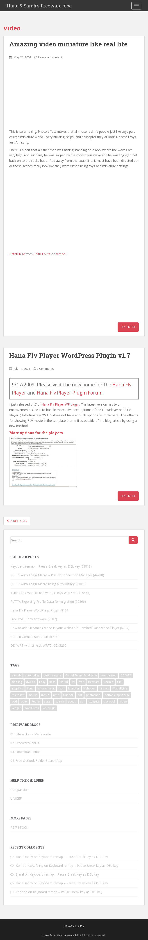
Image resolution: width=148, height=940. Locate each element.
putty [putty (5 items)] (24, 701)
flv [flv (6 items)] (73, 682)
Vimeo (60, 254)
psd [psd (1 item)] (14, 701)
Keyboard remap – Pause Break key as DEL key (45, 566)
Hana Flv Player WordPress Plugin (34, 610)
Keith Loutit (42, 254)
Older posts (17, 521)
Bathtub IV (17, 254)
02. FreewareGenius (24, 743)
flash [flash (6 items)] (52, 682)
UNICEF (16, 798)
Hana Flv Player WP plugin (60, 404)
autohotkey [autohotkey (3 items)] (32, 675)
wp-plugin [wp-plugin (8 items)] (49, 708)
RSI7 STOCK (19, 827)
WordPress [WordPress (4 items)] (32, 708)
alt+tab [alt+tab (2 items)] (16, 675)
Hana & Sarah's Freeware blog (39, 6)
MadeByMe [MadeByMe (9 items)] (120, 688)
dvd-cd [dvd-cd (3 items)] (30, 682)
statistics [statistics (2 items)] (94, 701)
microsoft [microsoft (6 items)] (18, 695)
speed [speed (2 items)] (72, 701)
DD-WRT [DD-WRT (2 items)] (126, 675)
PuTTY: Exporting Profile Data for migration (42, 601)
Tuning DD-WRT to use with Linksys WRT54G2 (44, 593)
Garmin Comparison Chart (29, 636)
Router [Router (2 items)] (36, 701)
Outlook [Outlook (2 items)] (68, 695)
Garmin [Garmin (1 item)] (108, 682)
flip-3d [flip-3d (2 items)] (63, 682)
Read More (128, 327)
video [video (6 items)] (123, 701)
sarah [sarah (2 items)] (47, 701)
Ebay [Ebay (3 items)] (42, 682)
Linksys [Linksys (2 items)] (104, 688)
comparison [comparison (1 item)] (108, 675)
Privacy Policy (74, 926)
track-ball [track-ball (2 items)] (110, 701)
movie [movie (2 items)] (45, 695)
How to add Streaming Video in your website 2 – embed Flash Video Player (64, 628)
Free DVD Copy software (28, 619)
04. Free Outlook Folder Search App (36, 760)
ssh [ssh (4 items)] (82, 701)
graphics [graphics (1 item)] (17, 688)
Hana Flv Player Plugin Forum (69, 393)
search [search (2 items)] (59, 701)
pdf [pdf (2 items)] (79, 695)
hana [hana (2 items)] (30, 688)
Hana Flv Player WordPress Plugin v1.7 (69, 355)
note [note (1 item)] (56, 695)
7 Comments (45, 369)
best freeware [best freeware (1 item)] (52, 675)
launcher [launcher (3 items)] (73, 688)
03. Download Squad (25, 752)
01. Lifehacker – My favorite (30, 734)
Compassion (19, 789)
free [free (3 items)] (81, 682)
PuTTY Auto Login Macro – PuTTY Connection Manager (51, 575)
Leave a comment (50, 57)
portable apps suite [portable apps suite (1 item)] (117, 695)
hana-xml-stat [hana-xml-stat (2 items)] (46, 688)
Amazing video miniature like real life (68, 44)
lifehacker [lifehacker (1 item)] (89, 688)
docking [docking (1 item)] (17, 682)
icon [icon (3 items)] (61, 688)
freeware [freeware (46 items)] (94, 682)
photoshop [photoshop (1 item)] (93, 695)
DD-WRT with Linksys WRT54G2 (33, 645)
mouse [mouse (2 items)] (32, 695)
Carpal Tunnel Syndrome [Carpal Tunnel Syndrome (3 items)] (81, 675)
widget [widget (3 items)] (16, 708)
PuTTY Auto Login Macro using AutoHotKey (42, 584)
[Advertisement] (43, 97)
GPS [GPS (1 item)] (119, 682)
